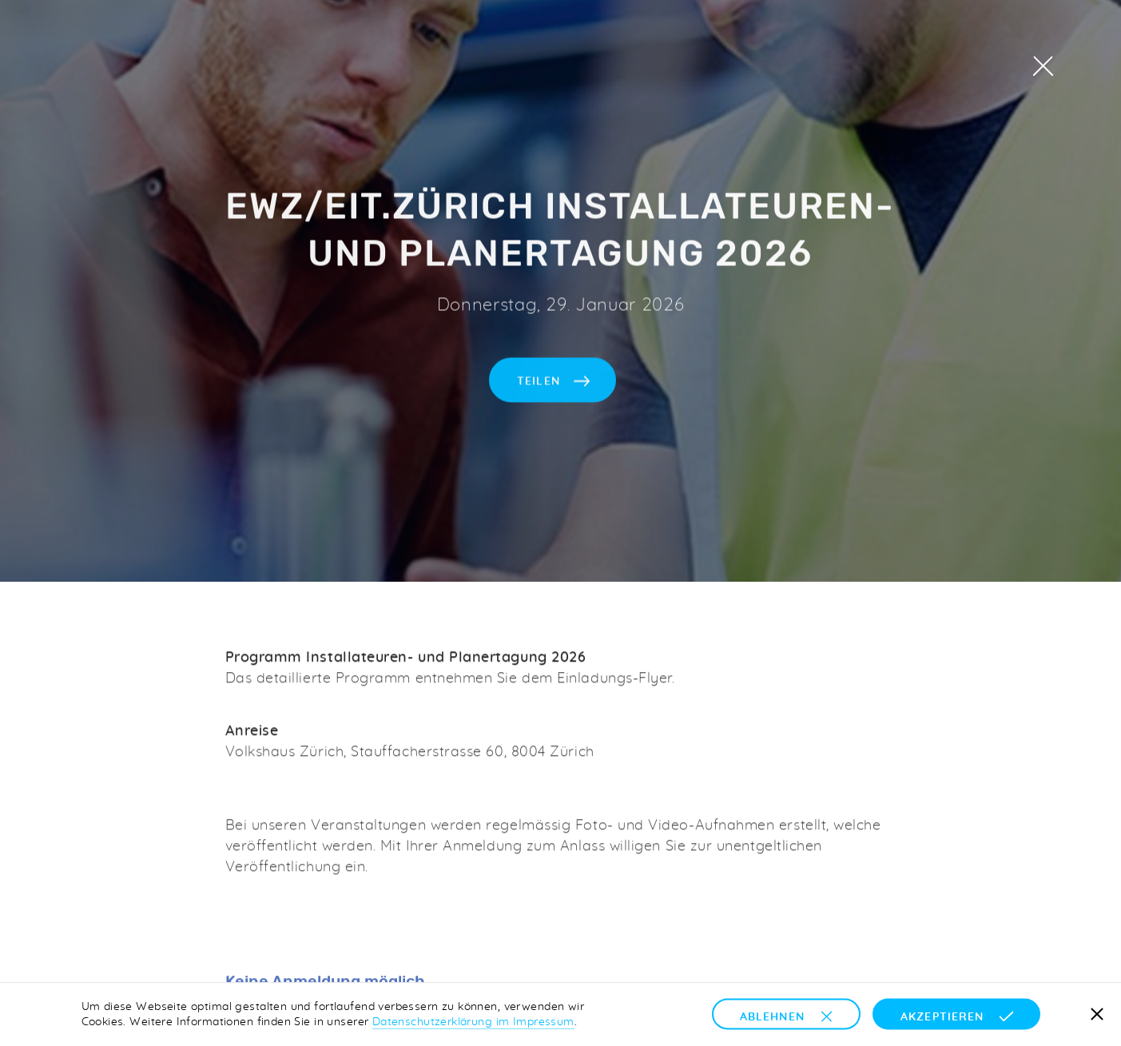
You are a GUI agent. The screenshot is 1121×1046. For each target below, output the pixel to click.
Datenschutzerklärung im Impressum (473, 1021)
